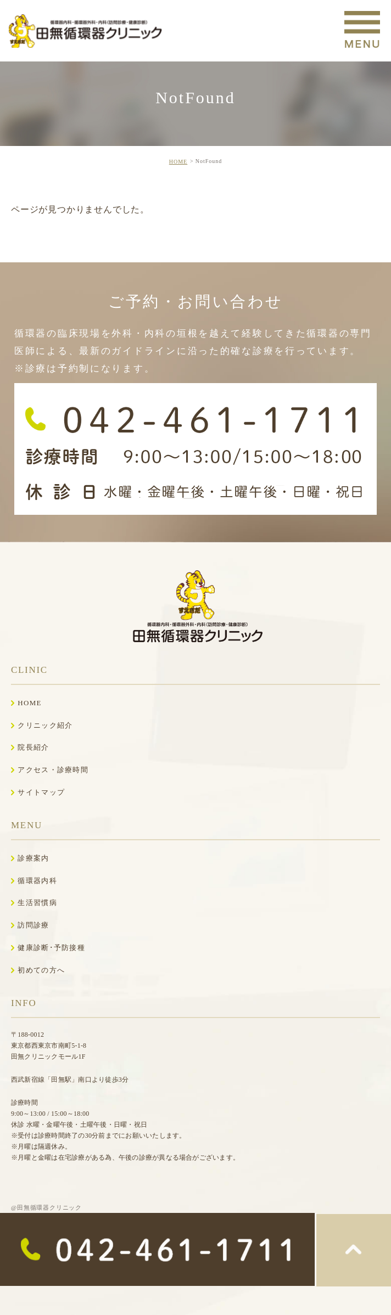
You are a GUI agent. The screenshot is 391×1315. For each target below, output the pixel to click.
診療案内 (33, 858)
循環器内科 (37, 880)
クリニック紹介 (45, 725)
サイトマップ (41, 792)
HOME (178, 162)
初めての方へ (41, 970)
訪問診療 (33, 925)
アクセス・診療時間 (53, 770)
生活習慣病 (37, 902)
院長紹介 (33, 747)
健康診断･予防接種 (51, 947)
